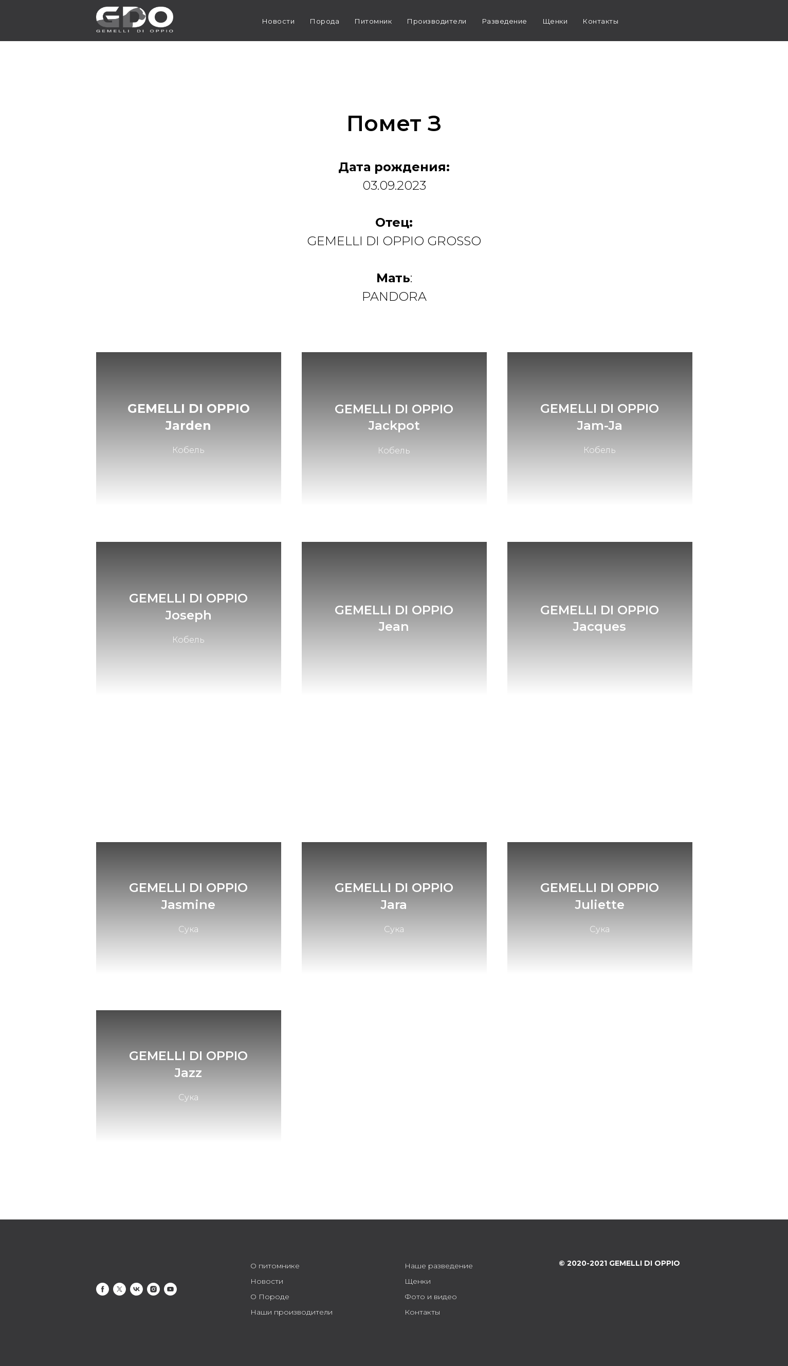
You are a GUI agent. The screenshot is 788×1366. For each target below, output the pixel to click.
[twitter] (119, 1289)
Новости (278, 21)
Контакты (600, 21)
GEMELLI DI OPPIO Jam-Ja (599, 416)
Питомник (373, 21)
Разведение (504, 21)
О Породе (269, 1296)
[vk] (136, 1289)
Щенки (555, 21)
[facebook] (102, 1289)
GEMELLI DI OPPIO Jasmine (188, 896)
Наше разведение (439, 1265)
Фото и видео (431, 1296)
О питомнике (275, 1265)
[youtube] (170, 1289)
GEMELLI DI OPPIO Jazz (188, 1064)
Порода (324, 21)
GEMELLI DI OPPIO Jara (394, 896)
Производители (437, 21)
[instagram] (153, 1289)
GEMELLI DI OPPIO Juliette (599, 896)
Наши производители (291, 1312)
